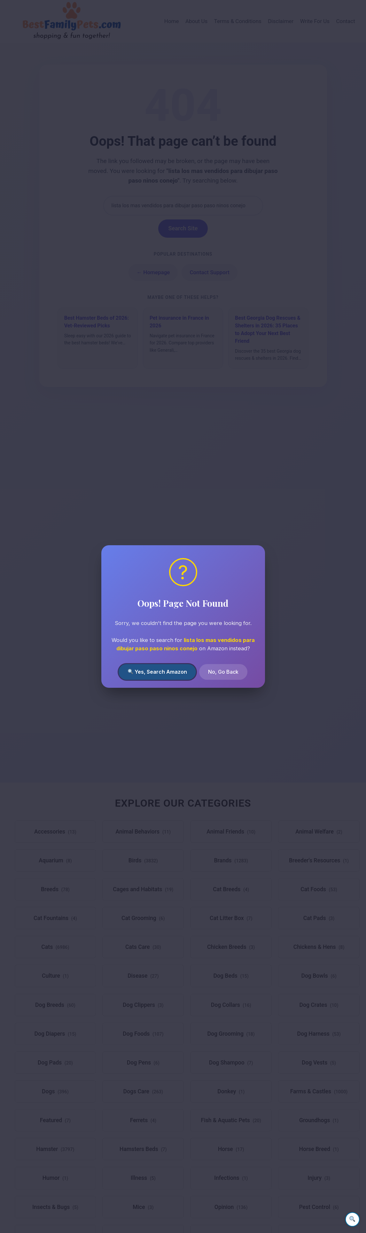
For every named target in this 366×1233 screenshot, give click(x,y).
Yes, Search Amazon (157, 672)
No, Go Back (223, 672)
